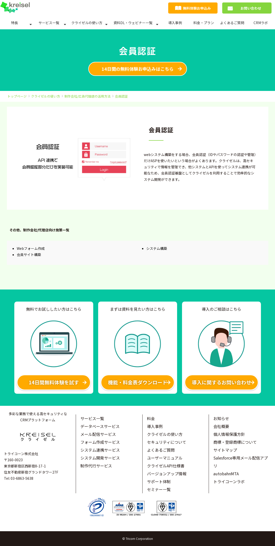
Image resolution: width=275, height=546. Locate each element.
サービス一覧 (48, 22)
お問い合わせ (250, 8)
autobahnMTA (226, 474)
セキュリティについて (166, 442)
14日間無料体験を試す (54, 382)
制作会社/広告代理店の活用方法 (87, 96)
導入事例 (175, 22)
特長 (14, 22)
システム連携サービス (100, 450)
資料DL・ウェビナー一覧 (132, 22)
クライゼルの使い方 (86, 22)
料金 (151, 418)
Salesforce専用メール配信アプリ (240, 462)
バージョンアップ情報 (166, 474)
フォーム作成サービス (100, 442)
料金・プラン (203, 22)
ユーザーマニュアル (165, 458)
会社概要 (221, 426)
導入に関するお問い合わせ (221, 382)
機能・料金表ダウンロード (137, 382)
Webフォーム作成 (31, 248)
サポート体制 (159, 481)
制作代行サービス (96, 466)
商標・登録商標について (235, 442)
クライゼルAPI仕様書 (165, 466)
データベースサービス (100, 426)
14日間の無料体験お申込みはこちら (138, 69)
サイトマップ (225, 450)
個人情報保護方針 (229, 434)
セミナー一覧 (159, 489)
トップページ (17, 96)
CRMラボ (261, 22)
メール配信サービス (98, 434)
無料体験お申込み (197, 8)
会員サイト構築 (29, 254)
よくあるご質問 (232, 22)
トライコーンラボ (229, 481)
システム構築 (156, 248)
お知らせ (221, 418)
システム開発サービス (100, 458)
